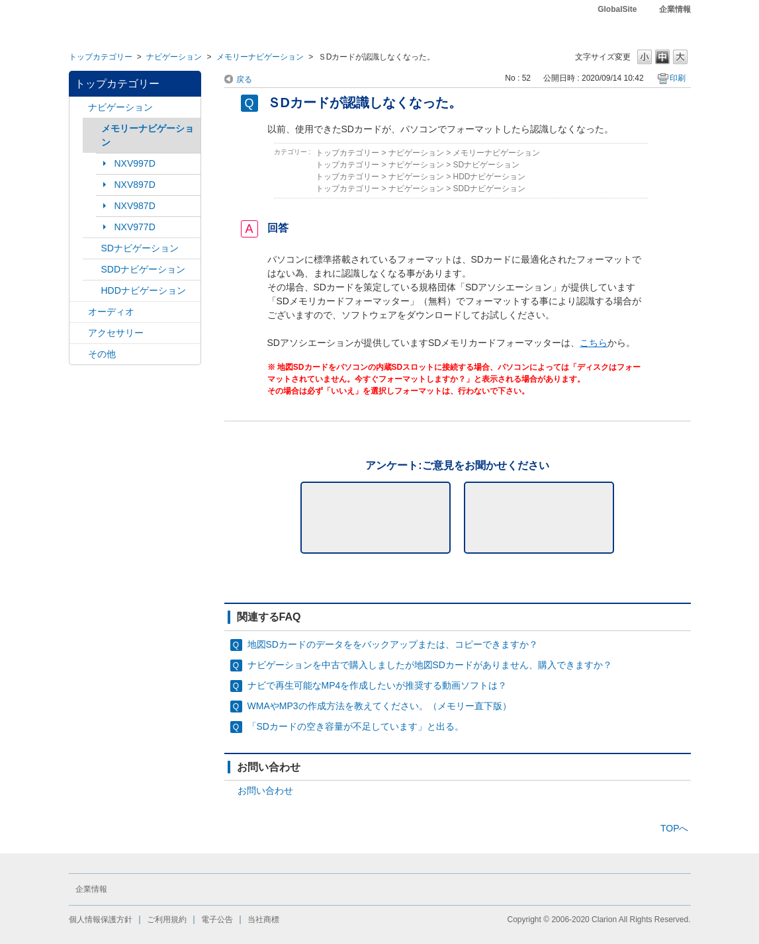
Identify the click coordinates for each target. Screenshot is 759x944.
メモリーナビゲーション (260, 57)
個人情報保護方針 (100, 919)
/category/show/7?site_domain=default (92, 129)
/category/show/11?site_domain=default (79, 354)
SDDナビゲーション (143, 269)
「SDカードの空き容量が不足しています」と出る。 (355, 726)
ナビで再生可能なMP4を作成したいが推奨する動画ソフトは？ (377, 685)
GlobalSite (617, 9)
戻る (244, 79)
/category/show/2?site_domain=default (79, 107)
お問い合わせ (265, 790)
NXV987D (135, 205)
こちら (593, 342)
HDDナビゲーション (143, 290)
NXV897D (135, 184)
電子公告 (217, 919)
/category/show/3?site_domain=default (92, 248)
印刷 (678, 78)
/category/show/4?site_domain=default (79, 312)
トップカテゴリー (100, 57)
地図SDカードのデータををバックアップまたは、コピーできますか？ (392, 644)
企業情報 (675, 9)
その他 (102, 354)
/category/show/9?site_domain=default (92, 270)
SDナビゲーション (140, 248)
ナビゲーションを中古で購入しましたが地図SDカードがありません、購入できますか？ (429, 665)
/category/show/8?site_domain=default (92, 291)
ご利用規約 (167, 919)
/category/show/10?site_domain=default (79, 333)
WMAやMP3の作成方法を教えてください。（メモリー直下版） (379, 706)
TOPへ (674, 828)
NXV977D (135, 227)
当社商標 (263, 919)
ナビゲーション (174, 57)
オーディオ (111, 311)
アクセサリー (116, 332)
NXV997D (135, 163)
